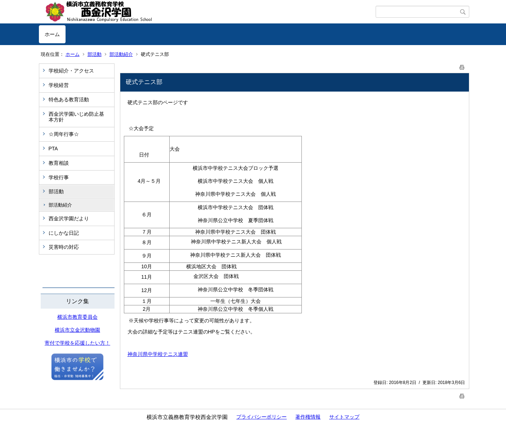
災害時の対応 (64, 247)
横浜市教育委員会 (77, 317)
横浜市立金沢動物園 (77, 330)
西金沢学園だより (69, 218)
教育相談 (59, 163)
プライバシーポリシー (261, 417)
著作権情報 (308, 417)
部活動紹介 (121, 54)
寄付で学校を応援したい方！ (77, 343)
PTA (53, 148)
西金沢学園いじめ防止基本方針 (76, 117)
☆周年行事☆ (64, 134)
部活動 (95, 54)
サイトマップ (344, 417)
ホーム (52, 34)
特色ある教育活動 (69, 99)
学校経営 (59, 85)
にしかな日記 (64, 233)
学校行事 (59, 177)
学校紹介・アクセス (71, 71)
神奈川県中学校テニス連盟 (157, 354)
